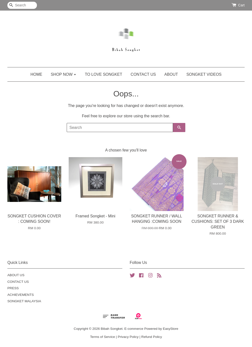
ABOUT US (15, 275)
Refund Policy (151, 337)
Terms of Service (102, 337)
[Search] (22, 5)
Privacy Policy (128, 337)
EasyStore (170, 329)
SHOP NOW (63, 74)
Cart (241, 5)
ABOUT (171, 74)
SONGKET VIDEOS (203, 74)
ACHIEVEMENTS (20, 295)
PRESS (13, 288)
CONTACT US (143, 74)
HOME (36, 74)
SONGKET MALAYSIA (24, 301)
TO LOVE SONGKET (103, 74)
